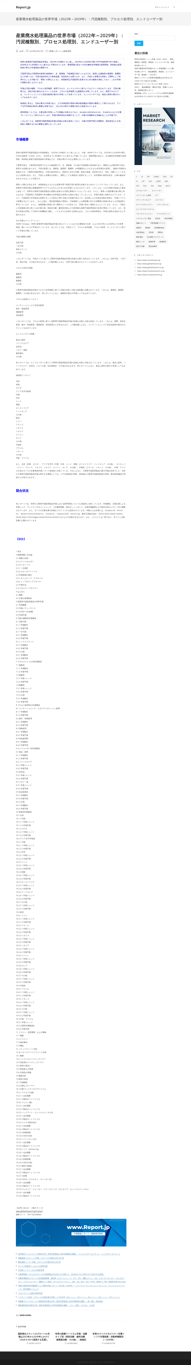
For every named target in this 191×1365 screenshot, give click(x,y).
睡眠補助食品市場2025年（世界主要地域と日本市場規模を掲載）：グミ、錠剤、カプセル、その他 (56, 1305)
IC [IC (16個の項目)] (137, 181)
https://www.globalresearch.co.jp (150, 267)
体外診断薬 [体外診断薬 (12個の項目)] (168, 218)
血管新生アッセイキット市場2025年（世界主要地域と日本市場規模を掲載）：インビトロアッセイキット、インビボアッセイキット (69, 1254)
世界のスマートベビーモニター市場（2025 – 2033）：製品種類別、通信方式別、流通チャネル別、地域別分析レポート (153, 87)
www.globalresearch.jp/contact (29, 1211)
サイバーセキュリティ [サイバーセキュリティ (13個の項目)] (144, 204)
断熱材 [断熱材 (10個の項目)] (147, 228)
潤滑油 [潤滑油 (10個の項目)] (160, 232)
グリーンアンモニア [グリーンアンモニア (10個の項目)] (143, 200)
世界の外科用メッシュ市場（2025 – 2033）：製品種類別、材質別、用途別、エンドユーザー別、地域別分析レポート (154, 62)
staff (21, 51)
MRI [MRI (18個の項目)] (166, 181)
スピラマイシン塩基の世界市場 (30, 1293)
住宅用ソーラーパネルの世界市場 (31, 1270)
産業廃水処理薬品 (25, 1315)
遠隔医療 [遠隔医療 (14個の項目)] (162, 241)
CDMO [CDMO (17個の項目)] (156, 177)
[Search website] (174, 7)
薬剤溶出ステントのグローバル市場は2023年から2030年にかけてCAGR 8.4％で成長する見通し (34, 1336)
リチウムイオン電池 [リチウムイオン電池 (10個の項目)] (143, 218)
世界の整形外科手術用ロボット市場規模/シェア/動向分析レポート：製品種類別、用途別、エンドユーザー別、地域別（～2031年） (154, 71)
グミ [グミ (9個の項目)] (157, 195)
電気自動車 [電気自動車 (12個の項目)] (153, 246)
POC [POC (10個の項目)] (145, 186)
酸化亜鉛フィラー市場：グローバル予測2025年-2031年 (39, 1262)
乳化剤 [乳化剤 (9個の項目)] (157, 218)
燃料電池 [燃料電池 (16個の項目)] (139, 237)
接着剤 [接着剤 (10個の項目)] (138, 228)
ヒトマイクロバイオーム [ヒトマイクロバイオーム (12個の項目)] (145, 209)
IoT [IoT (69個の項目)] (143, 181)
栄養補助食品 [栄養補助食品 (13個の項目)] (159, 228)
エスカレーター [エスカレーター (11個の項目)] (142, 190)
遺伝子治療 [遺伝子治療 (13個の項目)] (140, 246)
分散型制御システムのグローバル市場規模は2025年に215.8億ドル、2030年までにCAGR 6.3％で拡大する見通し (61, 1274)
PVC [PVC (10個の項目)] (152, 186)
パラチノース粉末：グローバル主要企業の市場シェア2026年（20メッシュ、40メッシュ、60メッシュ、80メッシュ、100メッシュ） (69, 1297)
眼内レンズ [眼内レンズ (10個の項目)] (140, 241)
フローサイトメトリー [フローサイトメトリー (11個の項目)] (144, 214)
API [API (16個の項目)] (148, 177)
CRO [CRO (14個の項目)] (164, 177)
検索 (136, 34)
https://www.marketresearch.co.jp (150, 271)
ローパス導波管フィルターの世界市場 (32, 1266)
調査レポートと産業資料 (60, 51)
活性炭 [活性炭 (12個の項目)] (151, 232)
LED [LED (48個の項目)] (150, 181)
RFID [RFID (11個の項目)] (160, 186)
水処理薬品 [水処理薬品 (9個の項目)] (140, 232)
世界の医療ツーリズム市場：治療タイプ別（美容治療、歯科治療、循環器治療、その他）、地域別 (71, 1336)
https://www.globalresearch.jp (149, 263)
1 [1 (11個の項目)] (136, 177)
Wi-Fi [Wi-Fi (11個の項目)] (168, 186)
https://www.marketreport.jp (148, 260)
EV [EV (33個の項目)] (172, 177)
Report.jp (23, 7)
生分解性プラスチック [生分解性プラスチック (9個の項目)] (155, 237)
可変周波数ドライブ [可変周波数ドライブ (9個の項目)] (157, 223)
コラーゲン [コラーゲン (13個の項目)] (159, 200)
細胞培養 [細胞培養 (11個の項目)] (152, 241)
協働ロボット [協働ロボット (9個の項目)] (141, 223)
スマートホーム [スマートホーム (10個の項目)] (162, 204)
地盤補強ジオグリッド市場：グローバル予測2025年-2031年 (41, 1258)
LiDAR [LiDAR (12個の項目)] (158, 181)
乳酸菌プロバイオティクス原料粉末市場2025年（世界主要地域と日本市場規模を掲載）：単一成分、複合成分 (60, 1301)
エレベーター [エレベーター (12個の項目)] (157, 190)
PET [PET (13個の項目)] (137, 186)
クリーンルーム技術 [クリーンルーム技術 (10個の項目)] (143, 195)
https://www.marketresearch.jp (149, 274)
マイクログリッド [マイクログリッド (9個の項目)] (163, 214)
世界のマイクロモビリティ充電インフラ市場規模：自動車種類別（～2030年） (108, 1336)
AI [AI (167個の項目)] (142, 177)
